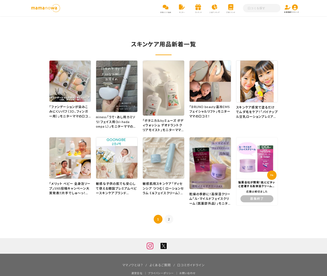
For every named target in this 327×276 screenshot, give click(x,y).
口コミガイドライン (192, 250)
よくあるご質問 (159, 250)
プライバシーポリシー (161, 258)
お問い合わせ (189, 258)
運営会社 (135, 258)
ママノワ (150, 268)
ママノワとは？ (131, 250)
